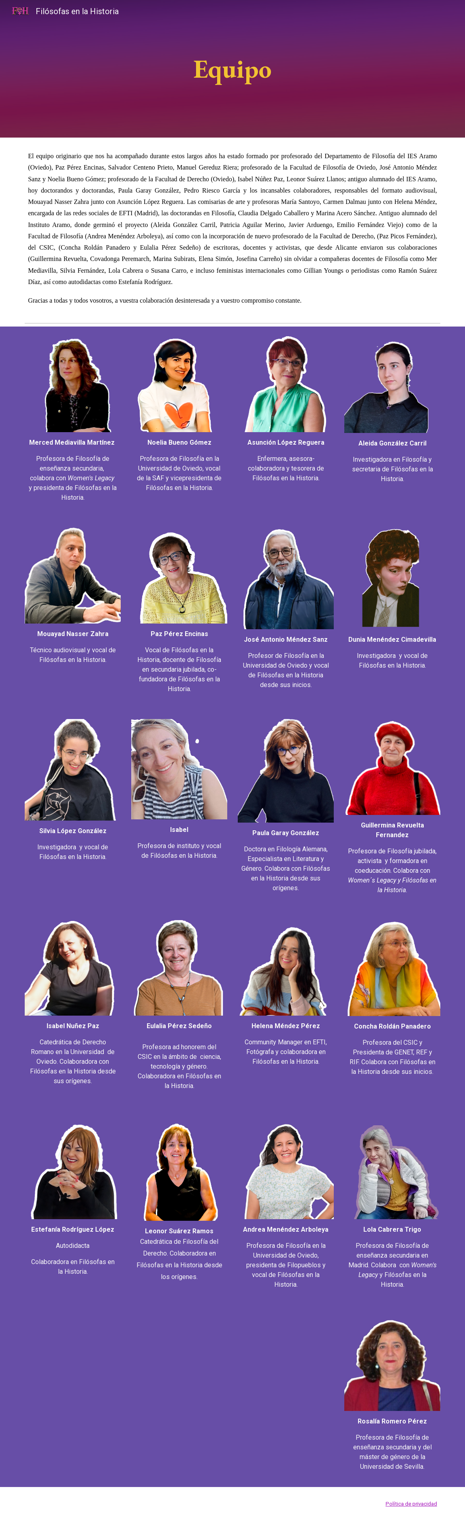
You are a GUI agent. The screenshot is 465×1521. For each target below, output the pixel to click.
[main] (232, 69)
